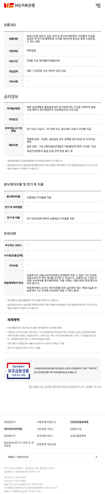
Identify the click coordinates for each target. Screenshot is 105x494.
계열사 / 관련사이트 (18, 456)
